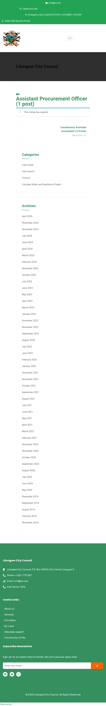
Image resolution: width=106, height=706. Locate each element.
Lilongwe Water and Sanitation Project (41, 184)
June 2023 (27, 288)
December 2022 (30, 320)
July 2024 (27, 235)
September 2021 (30, 392)
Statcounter (6, 704)
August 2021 (28, 398)
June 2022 (27, 353)
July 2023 (27, 281)
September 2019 (30, 503)
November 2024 (30, 229)
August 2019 (28, 509)
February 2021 (29, 437)
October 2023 (29, 275)
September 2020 (30, 464)
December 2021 (30, 372)
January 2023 (29, 314)
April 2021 (27, 424)
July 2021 (27, 405)
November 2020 (30, 451)
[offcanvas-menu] (81, 38)
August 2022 (28, 340)
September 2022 (30, 333)
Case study (27, 165)
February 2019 (29, 516)
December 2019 (30, 496)
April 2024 (27, 248)
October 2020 (29, 457)
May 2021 (27, 418)
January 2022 (29, 366)
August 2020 (28, 470)
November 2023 (30, 268)
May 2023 (27, 294)
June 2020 (27, 483)
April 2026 (27, 216)
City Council (28, 171)
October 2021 (29, 385)
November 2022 (30, 327)
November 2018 (30, 522)
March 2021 (28, 431)
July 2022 (27, 346)
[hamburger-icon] (70, 38)
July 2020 (27, 477)
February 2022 (29, 359)
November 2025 (30, 222)
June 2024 (27, 242)
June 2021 (27, 411)
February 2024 (29, 262)
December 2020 (30, 444)
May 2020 (27, 490)
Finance (26, 178)
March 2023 (28, 307)
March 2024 (28, 255)
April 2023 (27, 301)
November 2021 (30, 379)
